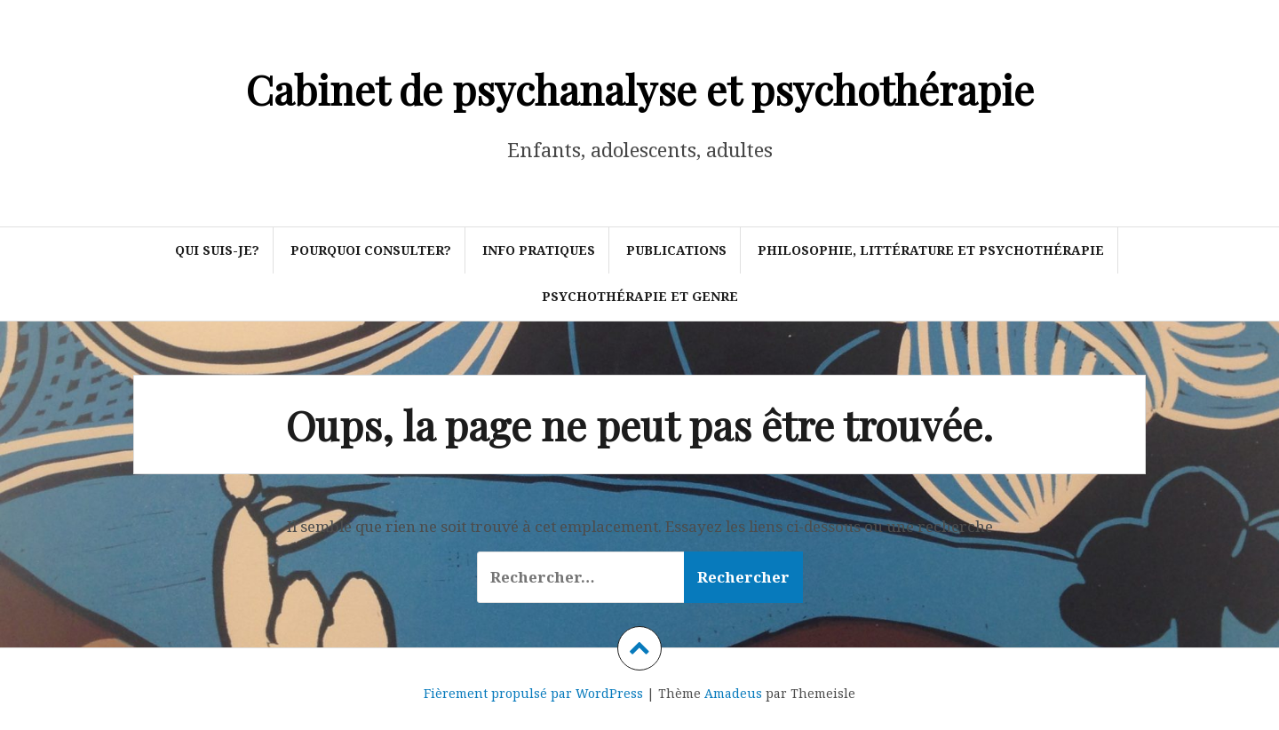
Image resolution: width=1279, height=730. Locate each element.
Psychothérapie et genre (640, 296)
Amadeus (733, 693)
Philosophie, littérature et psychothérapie (931, 250)
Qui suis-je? (217, 250)
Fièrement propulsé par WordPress (533, 693)
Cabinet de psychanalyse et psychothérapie (640, 88)
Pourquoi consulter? (370, 250)
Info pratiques (538, 250)
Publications (676, 250)
